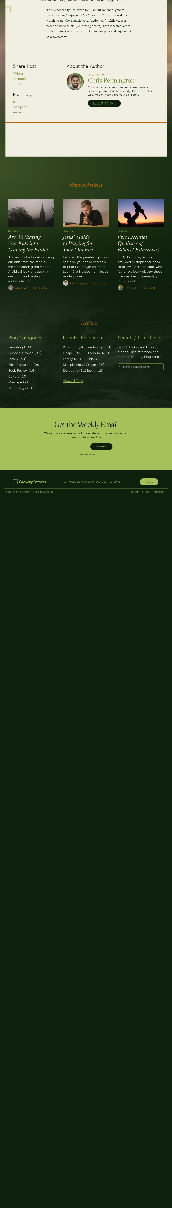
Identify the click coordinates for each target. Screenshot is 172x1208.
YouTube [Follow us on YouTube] (101, 482)
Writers (138, 9)
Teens (95, 371)
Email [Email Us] (117, 482)
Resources (109, 9)
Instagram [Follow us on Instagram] (87, 482)
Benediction (160, 493)
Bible (94, 359)
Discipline (20, 107)
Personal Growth (25, 353)
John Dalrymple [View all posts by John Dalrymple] (78, 283)
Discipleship (76, 365)
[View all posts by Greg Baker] (120, 288)
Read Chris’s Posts (104, 103)
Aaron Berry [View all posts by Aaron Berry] (22, 288)
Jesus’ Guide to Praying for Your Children (78, 244)
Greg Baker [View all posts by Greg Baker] (131, 288)
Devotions (74, 371)
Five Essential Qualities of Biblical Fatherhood (138, 244)
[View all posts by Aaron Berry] (11, 288)
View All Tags (73, 381)
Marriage (18, 383)
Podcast (124, 9)
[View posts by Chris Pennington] (75, 81)
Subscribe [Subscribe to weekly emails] (101, 447)
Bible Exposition (24, 365)
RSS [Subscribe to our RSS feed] (110, 482)
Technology (20, 389)
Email (17, 84)
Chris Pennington (111, 80)
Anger (17, 112)
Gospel (72, 353)
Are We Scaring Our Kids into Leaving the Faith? (28, 244)
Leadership (99, 348)
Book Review (22, 371)
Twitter (18, 73)
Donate (149, 483)
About (151, 9)
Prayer (95, 365)
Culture (17, 377)
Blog (96, 9)
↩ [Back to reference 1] (65, 36)
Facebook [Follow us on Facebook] (74, 482)
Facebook (20, 79)
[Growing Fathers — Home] (24, 9)
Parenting (14, 231)
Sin (15, 102)
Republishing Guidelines (42, 493)
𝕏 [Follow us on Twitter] (65, 482)
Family (17, 359)
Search (162, 9)
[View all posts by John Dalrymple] (65, 283)
